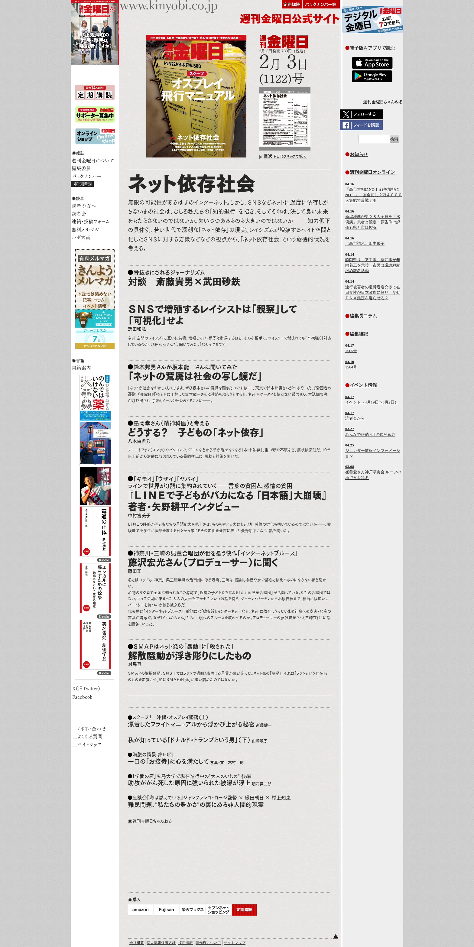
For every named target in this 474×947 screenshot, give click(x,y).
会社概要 (136, 943)
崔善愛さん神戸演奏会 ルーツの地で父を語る (373, 472)
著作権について (208, 943)
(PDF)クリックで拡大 (285, 156)
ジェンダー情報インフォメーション (372, 450)
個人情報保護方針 (161, 943)
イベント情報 (363, 385)
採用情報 (185, 943)
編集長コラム (363, 315)
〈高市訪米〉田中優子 (365, 243)
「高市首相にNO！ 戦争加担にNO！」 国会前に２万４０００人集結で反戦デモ (373, 195)
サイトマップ (234, 943)
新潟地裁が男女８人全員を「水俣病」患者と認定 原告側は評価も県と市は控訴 (372, 222)
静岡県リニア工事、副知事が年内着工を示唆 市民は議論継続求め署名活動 (372, 265)
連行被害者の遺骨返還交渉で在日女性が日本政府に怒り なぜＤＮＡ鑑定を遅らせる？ (372, 292)
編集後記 (359, 333)
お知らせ (359, 154)
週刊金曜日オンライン (372, 172)
